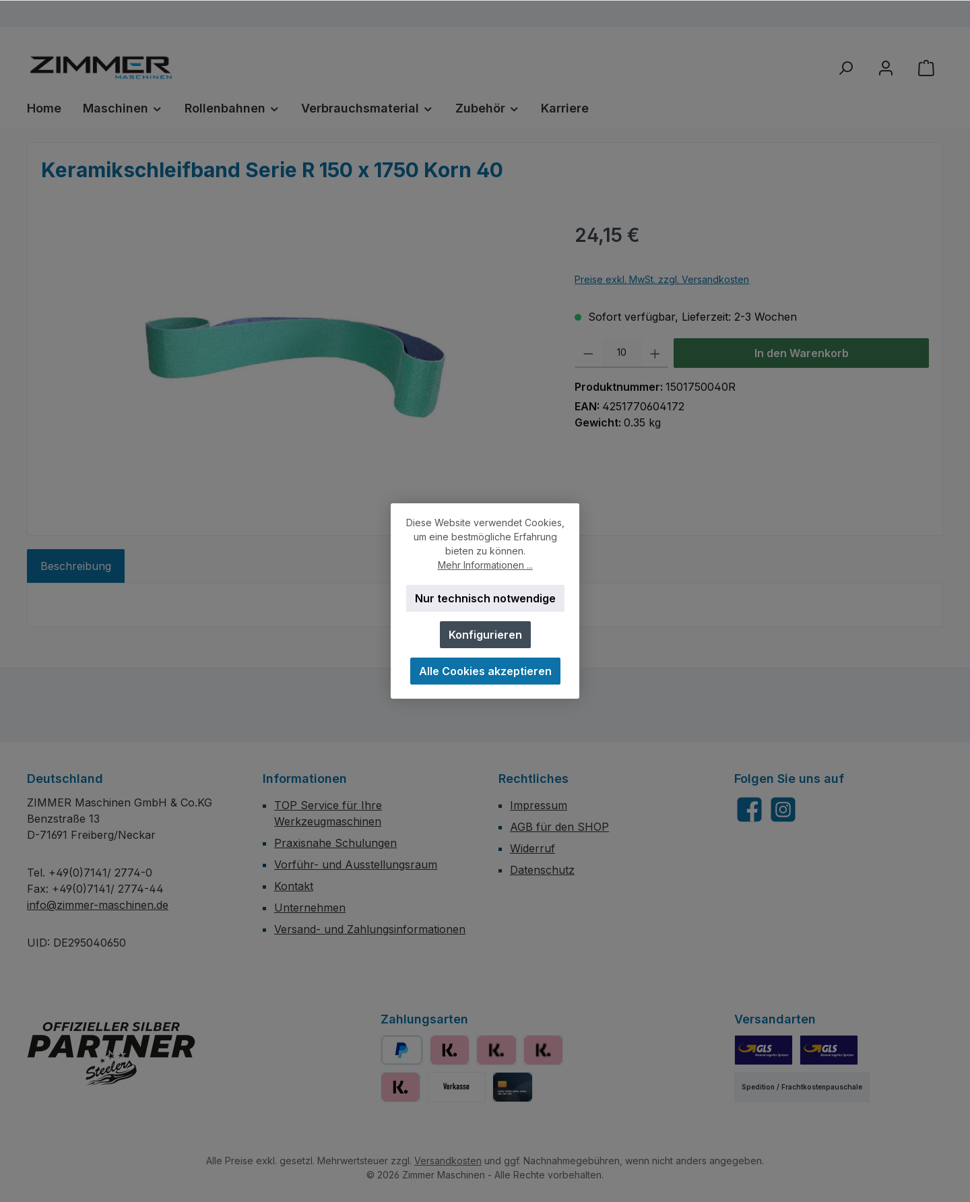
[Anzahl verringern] (588, 353)
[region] (294, 366)
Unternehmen (310, 907)
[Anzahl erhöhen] (655, 353)
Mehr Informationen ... (485, 565)
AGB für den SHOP (559, 826)
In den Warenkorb (801, 353)
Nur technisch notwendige (485, 598)
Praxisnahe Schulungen (335, 843)
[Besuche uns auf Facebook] (749, 809)
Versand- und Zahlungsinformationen (369, 929)
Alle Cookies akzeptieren (485, 671)
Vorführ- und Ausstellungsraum (355, 864)
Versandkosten (448, 1160)
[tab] (76, 566)
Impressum (538, 805)
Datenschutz (542, 870)
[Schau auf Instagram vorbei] (783, 809)
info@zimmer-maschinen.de (97, 905)
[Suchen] (845, 68)
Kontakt (293, 886)
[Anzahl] (622, 353)
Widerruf (532, 848)
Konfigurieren (485, 634)
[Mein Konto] (886, 68)
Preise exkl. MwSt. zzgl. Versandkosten (662, 279)
